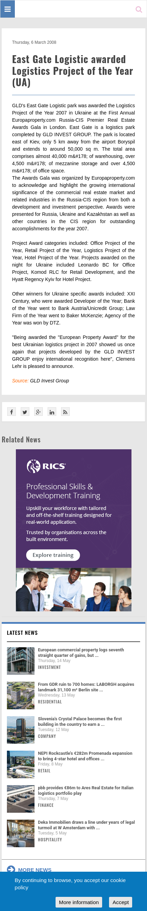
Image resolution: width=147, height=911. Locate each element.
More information (79, 902)
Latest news (22, 632)
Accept (120, 902)
